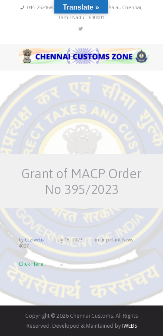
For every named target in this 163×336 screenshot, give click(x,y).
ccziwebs (34, 240)
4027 (24, 245)
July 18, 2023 (69, 240)
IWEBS (129, 325)
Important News (116, 240)
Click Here (31, 264)
